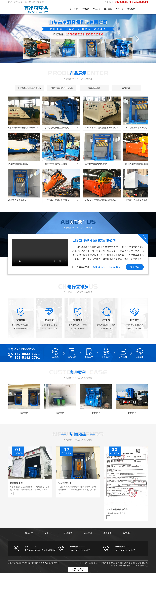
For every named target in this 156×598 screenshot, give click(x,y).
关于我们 (85, 9)
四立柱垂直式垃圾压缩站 (62, 88)
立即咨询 (134, 267)
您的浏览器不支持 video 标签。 (40, 252)
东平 (133, 566)
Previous (19, 39)
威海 (135, 563)
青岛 (104, 563)
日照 (139, 563)
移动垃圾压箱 (94, 88)
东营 (117, 563)
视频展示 (120, 9)
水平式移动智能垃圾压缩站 (29, 88)
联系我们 (131, 9)
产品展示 (97, 9)
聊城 (115, 566)
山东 (91, 563)
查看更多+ (126, 88)
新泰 (142, 566)
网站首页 (74, 9)
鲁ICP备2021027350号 (50, 563)
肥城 (137, 566)
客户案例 (108, 9)
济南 (100, 563)
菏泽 (120, 566)
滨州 (124, 566)
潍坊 (126, 563)
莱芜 (146, 566)
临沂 (144, 563)
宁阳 (129, 566)
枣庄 (113, 563)
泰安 (95, 563)
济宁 (130, 563)
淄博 (109, 563)
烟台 (122, 563)
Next (136, 39)
